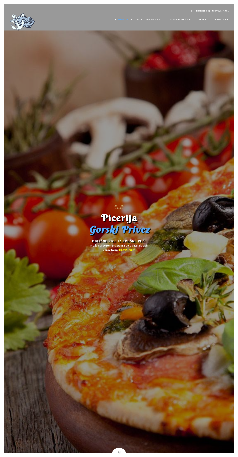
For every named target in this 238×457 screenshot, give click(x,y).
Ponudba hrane (148, 19)
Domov (123, 19)
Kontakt (222, 19)
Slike (203, 19)
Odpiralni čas (179, 19)
